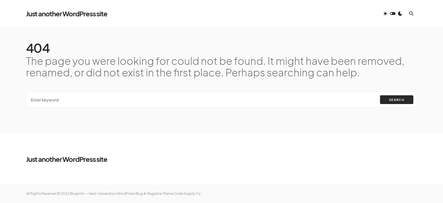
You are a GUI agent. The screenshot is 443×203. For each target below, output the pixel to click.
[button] (393, 13)
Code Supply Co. (188, 193)
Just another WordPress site (66, 13)
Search (396, 100)
